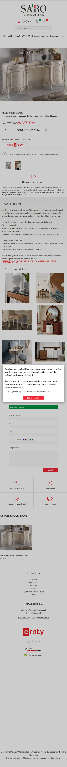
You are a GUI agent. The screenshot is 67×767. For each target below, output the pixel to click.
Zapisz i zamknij (33, 398)
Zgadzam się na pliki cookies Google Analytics (30, 391)
